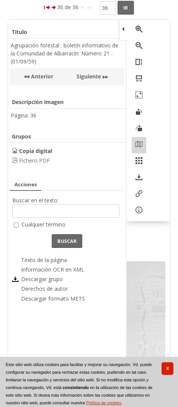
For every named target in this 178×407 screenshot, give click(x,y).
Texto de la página (44, 260)
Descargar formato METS (53, 298)
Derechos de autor (44, 288)
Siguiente (89, 76)
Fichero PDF (34, 160)
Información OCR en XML (52, 269)
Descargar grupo (42, 279)
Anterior (41, 76)
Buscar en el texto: (35, 200)
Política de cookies (103, 402)
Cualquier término (43, 224)
